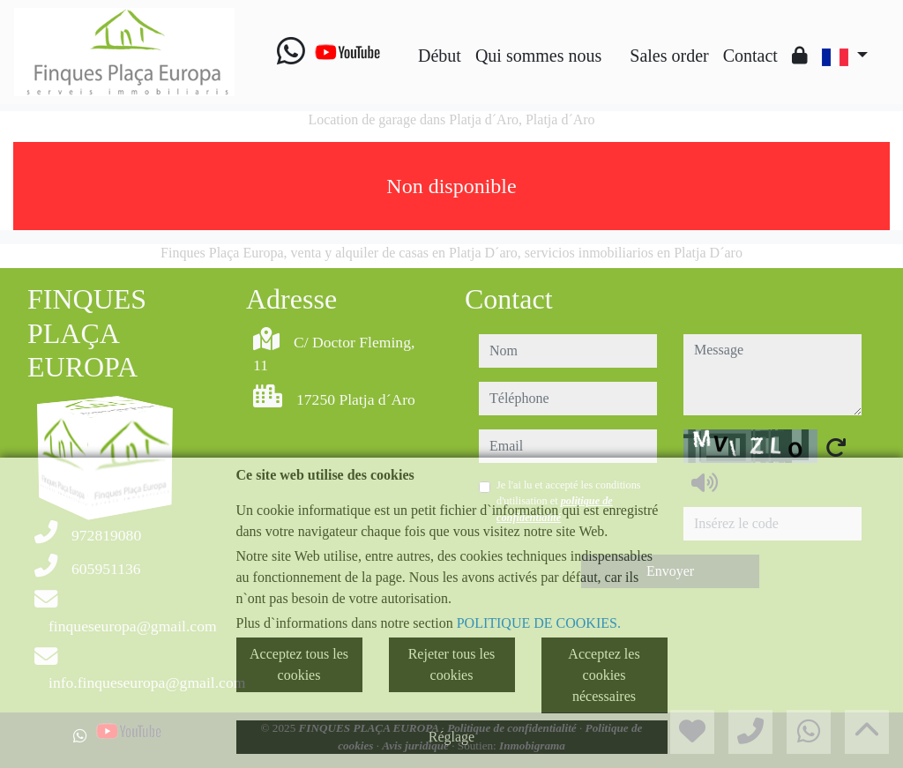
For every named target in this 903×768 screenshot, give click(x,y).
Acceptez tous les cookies (299, 664)
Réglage (451, 736)
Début (439, 55)
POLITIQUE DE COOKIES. (539, 622)
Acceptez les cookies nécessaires (603, 675)
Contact (750, 55)
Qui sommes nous (538, 55)
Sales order (669, 55)
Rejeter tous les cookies (452, 664)
